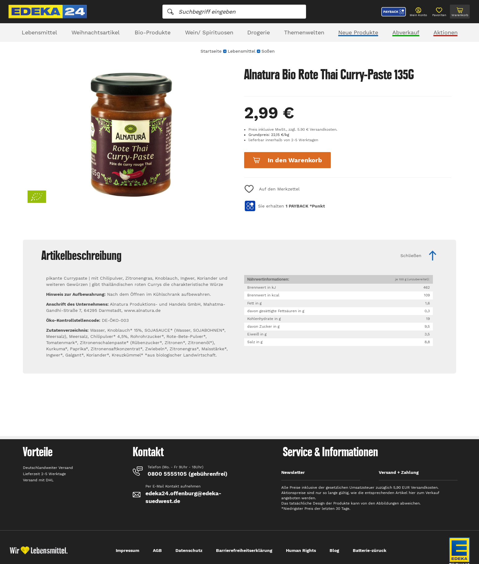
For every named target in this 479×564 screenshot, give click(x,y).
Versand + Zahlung (399, 472)
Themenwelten (304, 32)
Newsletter (293, 472)
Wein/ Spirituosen (209, 32)
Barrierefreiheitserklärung (244, 550)
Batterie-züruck (369, 550)
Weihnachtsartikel (95, 32)
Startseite (211, 51)
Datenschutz (188, 550)
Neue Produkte (358, 32)
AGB (157, 550)
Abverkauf (405, 32)
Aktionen (446, 32)
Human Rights (301, 550)
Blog (334, 550)
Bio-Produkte (152, 32)
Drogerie (258, 32)
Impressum (127, 550)
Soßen (268, 51)
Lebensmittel (39, 32)
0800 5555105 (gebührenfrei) (187, 473)
